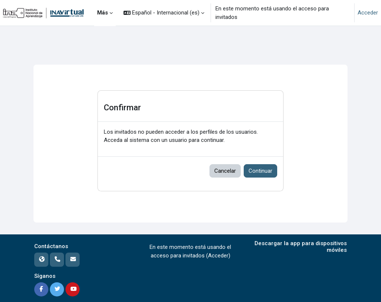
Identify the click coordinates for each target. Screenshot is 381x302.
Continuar (260, 171)
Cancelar (225, 171)
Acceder (368, 12)
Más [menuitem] (102, 12)
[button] (164, 13)
